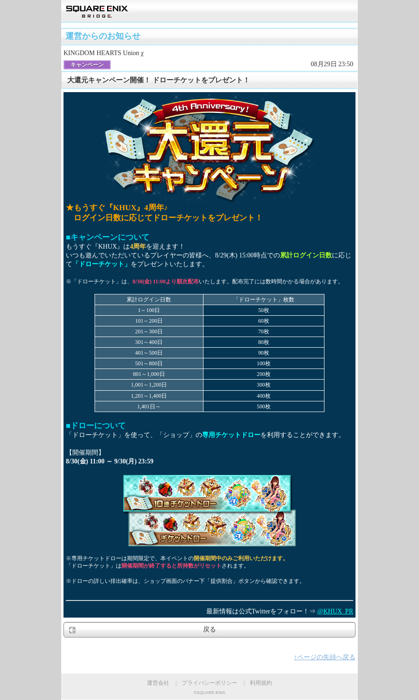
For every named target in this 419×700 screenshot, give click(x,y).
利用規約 (261, 683)
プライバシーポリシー (209, 683)
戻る (209, 629)
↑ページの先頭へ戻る (325, 657)
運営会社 (158, 683)
